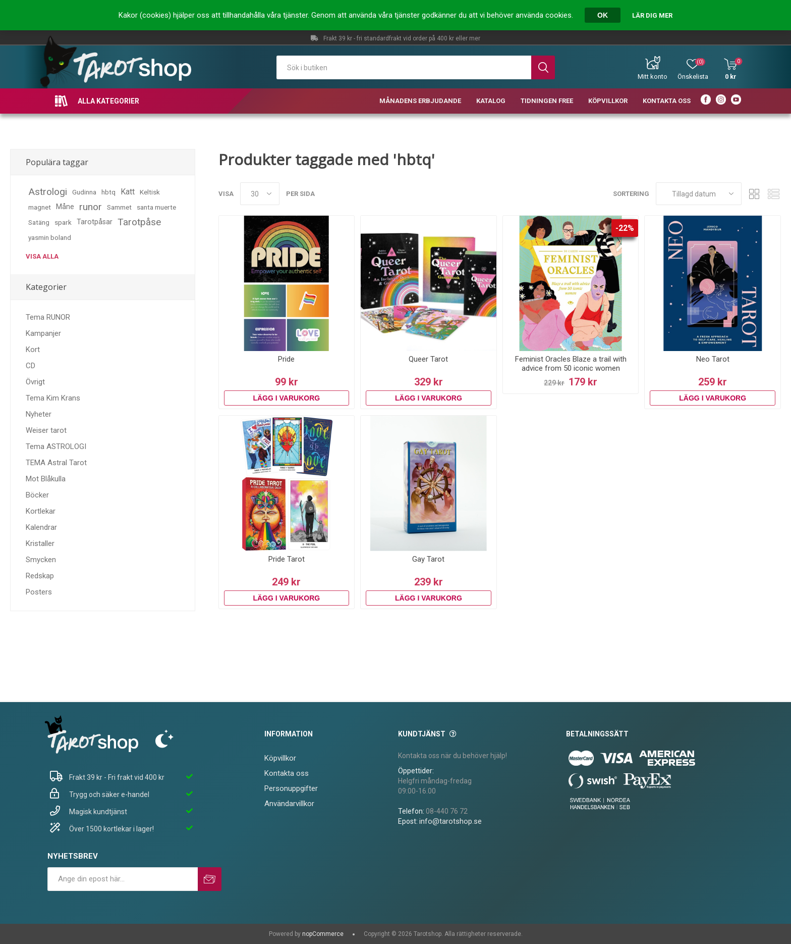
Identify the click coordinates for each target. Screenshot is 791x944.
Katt (128, 191)
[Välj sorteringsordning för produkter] (699, 193)
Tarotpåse (139, 222)
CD (30, 365)
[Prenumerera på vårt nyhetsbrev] (122, 879)
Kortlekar (40, 511)
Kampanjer (43, 333)
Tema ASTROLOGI (56, 446)
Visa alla (42, 256)
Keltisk (150, 192)
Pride (286, 359)
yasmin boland (49, 237)
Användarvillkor (289, 803)
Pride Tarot (286, 559)
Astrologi (47, 191)
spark (63, 222)
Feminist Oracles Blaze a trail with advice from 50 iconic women (571, 364)
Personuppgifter (291, 788)
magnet (39, 207)
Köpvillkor (280, 758)
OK (602, 15)
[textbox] (403, 67)
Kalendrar (41, 527)
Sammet (119, 207)
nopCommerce (323, 933)
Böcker (37, 495)
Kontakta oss (286, 773)
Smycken (41, 559)
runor (90, 207)
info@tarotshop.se (450, 821)
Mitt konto (652, 76)
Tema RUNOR (48, 317)
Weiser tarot (46, 430)
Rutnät (754, 193)
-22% (624, 228)
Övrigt (35, 381)
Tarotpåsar (94, 222)
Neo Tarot (712, 359)
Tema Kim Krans (53, 398)
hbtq (108, 192)
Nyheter (38, 414)
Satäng (38, 222)
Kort (33, 349)
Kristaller (40, 543)
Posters (39, 592)
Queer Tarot (428, 359)
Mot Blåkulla (46, 478)
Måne (65, 207)
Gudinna (84, 192)
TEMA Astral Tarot (56, 462)
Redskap (40, 575)
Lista (773, 193)
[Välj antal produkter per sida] (259, 193)
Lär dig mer (652, 15)
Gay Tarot (428, 559)
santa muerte (156, 207)
